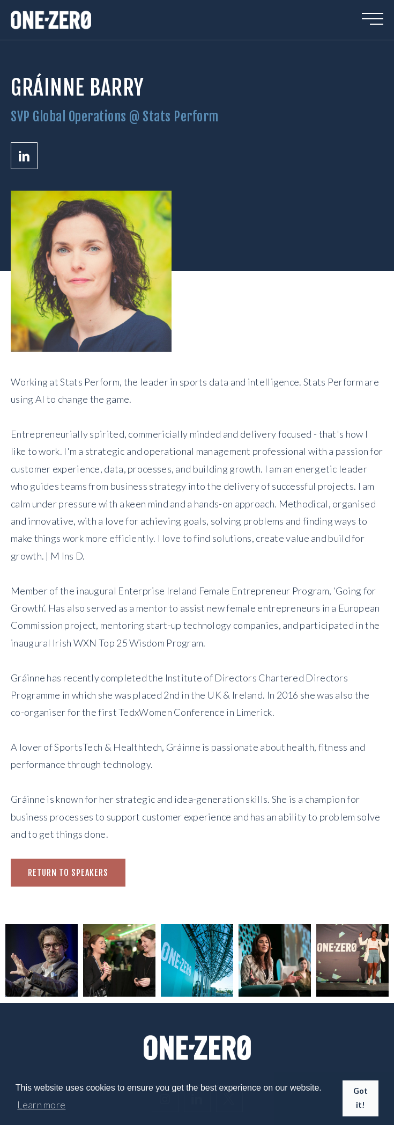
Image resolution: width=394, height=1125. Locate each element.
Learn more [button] (41, 1105)
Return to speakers (68, 872)
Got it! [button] (360, 1097)
